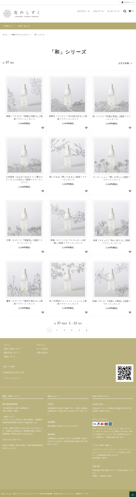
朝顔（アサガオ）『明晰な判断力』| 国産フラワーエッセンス (24, 116)
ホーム (5, 35)
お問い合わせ (24, 26)
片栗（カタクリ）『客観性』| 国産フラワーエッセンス (24, 240)
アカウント (128, 2)
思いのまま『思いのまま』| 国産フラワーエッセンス (68, 177)
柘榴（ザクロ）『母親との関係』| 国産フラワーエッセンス (111, 301)
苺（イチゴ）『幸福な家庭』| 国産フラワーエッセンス (111, 116)
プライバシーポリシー (12, 372)
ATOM (10, 364)
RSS (5, 364)
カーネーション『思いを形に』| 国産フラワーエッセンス (111, 177)
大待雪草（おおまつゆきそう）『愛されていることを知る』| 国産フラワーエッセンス (24, 178)
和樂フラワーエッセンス (20, 35)
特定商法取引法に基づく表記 (15, 368)
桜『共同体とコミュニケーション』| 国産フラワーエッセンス (68, 301)
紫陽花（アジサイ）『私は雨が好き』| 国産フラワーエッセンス (68, 116)
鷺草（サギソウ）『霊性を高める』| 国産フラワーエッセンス (24, 301)
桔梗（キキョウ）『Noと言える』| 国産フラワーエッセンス (111, 241)
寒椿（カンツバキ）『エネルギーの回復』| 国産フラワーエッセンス (67, 240)
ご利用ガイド (9, 26)
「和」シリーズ (38, 35)
